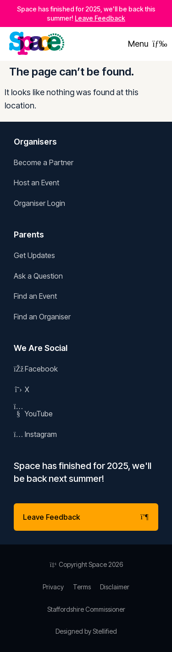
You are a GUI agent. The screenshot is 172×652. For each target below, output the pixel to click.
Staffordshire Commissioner (86, 609)
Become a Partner (43, 162)
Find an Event (35, 296)
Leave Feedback (100, 18)
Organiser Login (39, 203)
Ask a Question (38, 275)
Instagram (35, 434)
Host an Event (36, 182)
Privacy (53, 587)
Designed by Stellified (86, 631)
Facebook (36, 368)
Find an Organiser (42, 316)
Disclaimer (114, 587)
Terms (82, 587)
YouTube (33, 413)
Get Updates (34, 255)
